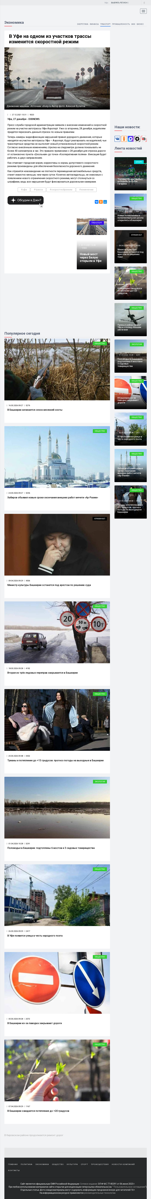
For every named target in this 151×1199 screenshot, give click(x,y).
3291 (27, 843)
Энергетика (82, 24)
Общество (100, 343)
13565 (84, 248)
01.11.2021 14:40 (88, 245)
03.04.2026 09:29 (125, 321)
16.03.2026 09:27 (15, 405)
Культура (72, 1164)
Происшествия (100, 1164)
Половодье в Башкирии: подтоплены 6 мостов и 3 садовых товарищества (51, 848)
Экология (100, 781)
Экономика (42, 1164)
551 (137, 175)
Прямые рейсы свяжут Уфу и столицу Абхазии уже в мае (129, 327)
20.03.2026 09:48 (15, 756)
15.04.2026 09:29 (125, 175)
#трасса (38, 189)
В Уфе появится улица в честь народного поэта (35, 935)
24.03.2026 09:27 (15, 493)
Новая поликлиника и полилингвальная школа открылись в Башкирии (130, 217)
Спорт (139, 162)
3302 (27, 756)
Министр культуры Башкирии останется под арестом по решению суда (49, 585)
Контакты (14, 1170)
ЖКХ (133, 24)
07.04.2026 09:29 (15, 1106)
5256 (27, 493)
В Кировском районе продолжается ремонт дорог (33, 1135)
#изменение (86, 189)
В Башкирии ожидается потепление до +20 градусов (38, 1110)
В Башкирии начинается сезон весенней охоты (34, 409)
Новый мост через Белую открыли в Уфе (90, 257)
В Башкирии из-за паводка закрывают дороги (34, 1023)
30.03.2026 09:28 (15, 1019)
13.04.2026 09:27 (125, 211)
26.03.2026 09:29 (15, 931)
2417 (27, 931)
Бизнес (140, 24)
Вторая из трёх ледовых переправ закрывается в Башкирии (42, 672)
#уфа (24, 189)
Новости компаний (123, 1164)
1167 (27, 1106)
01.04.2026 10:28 (15, 843)
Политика (26, 1164)
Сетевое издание (88, 1184)
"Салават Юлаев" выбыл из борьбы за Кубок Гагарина (130, 181)
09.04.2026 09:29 (15, 581)
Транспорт (105, 24)
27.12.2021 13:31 (18, 115)
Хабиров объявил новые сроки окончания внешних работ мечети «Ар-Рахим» (52, 497)
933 (137, 211)
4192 (27, 668)
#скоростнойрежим (61, 189)
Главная (13, 1164)
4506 (27, 581)
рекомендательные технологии (99, 1193)
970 (137, 321)
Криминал (99, 519)
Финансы (94, 24)
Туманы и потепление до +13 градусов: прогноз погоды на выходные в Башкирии (55, 760)
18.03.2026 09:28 (15, 668)
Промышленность (121, 24)
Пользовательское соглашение (129, 1187)
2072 (27, 1019)
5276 (27, 405)
